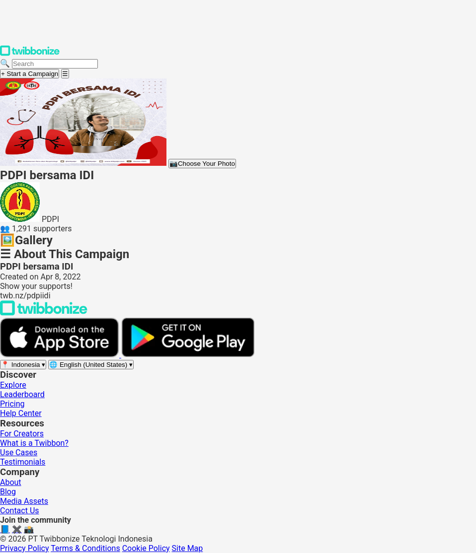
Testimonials (22, 462)
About (10, 482)
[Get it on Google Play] (187, 354)
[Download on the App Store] (60, 354)
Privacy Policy (24, 548)
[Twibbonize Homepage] (30, 54)
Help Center (21, 413)
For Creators (22, 433)
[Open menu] (65, 73)
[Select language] (91, 364)
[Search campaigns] (55, 64)
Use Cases (18, 452)
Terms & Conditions (85, 548)
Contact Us (19, 510)
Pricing (12, 404)
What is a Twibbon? (34, 443)
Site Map (187, 548)
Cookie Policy (146, 548)
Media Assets (24, 501)
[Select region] (23, 364)
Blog (8, 491)
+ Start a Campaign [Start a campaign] (29, 73)
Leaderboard (22, 394)
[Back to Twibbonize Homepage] (43, 313)
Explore (13, 385)
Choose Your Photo (202, 163)
